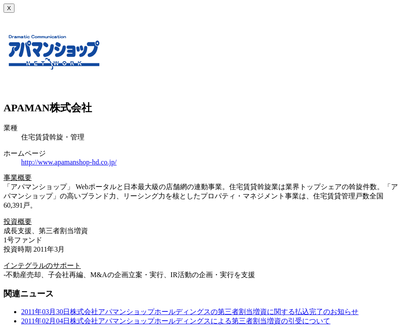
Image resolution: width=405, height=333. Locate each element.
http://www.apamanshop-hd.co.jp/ (69, 162)
